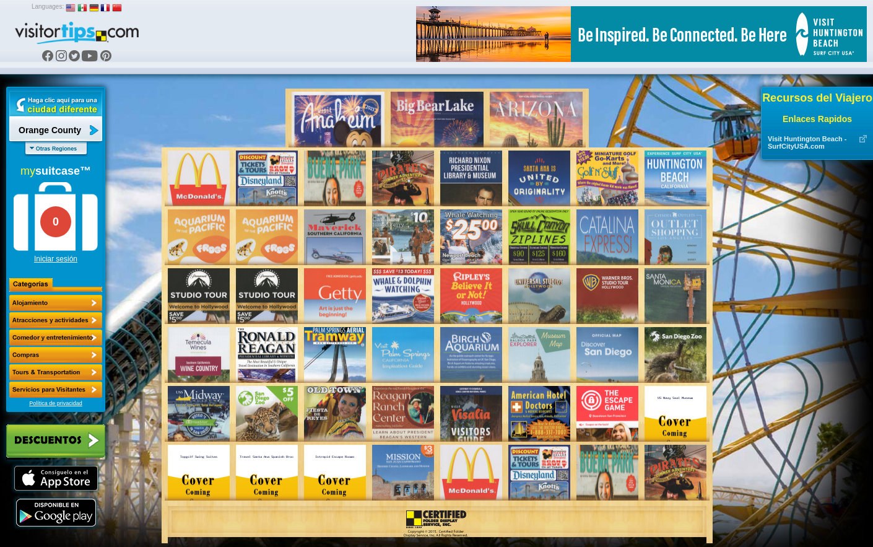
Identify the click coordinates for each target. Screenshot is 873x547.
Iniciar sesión (55, 259)
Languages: (48, 6)
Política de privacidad (55, 403)
